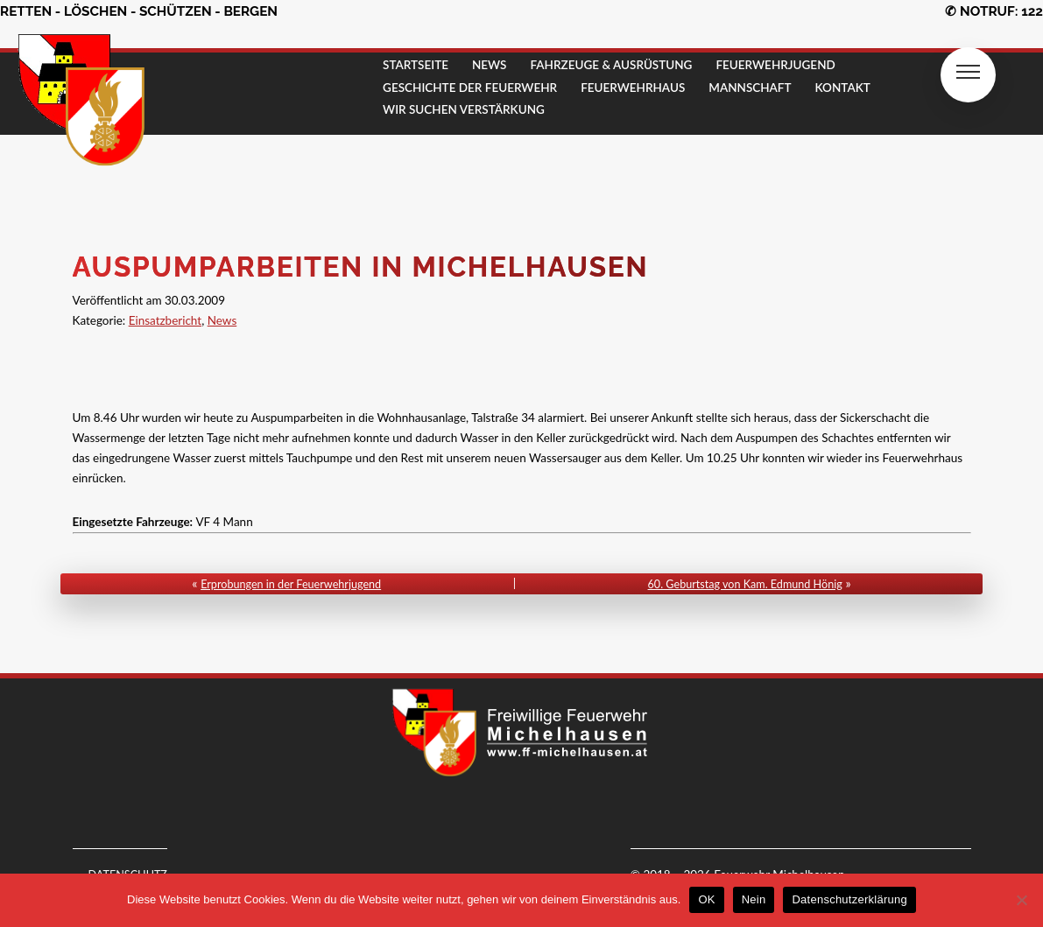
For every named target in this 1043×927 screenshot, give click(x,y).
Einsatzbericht (165, 320)
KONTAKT (842, 88)
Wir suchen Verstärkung (464, 109)
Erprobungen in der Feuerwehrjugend (291, 584)
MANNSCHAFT (749, 88)
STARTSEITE (415, 65)
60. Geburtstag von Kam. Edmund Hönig (745, 584)
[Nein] (1021, 900)
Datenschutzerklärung (849, 899)
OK (706, 899)
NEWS (489, 65)
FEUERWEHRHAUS (633, 88)
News (222, 320)
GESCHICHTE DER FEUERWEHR (470, 88)
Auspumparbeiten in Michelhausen (361, 266)
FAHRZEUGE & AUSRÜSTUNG (611, 65)
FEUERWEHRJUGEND (775, 65)
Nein (754, 899)
